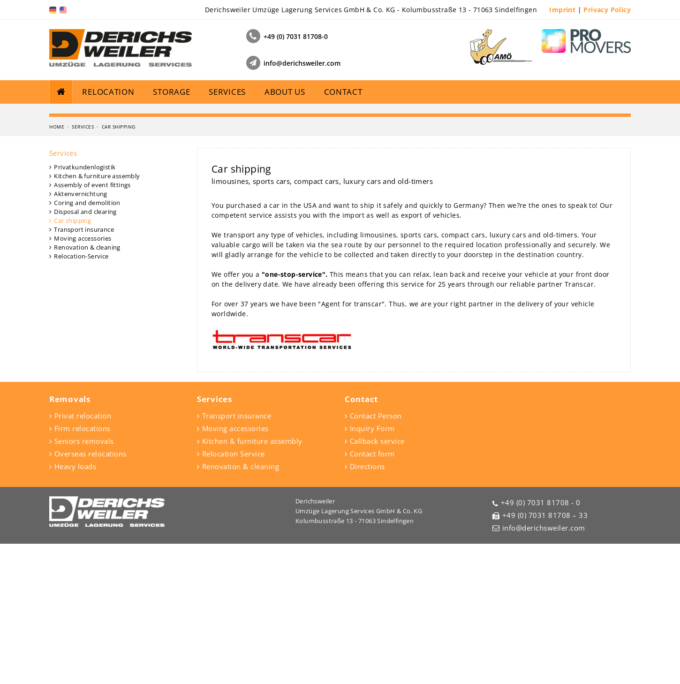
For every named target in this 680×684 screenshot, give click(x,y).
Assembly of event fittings (92, 325)
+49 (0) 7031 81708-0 (296, 36)
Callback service (377, 581)
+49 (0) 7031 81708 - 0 (541, 642)
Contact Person (376, 556)
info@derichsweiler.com (302, 63)
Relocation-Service (81, 396)
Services (227, 91)
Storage (171, 91)
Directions (367, 606)
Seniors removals (84, 581)
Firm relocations (82, 568)
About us (284, 91)
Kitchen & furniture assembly (97, 316)
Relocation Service (233, 594)
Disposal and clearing (85, 352)
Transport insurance (84, 369)
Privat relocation (83, 556)
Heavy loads (75, 606)
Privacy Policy (607, 9)
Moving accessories (82, 378)
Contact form (372, 594)
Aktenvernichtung (80, 334)
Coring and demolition (87, 343)
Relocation (108, 91)
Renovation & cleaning (87, 387)
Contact (343, 91)
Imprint (562, 9)
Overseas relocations (90, 594)
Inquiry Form (372, 568)
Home (56, 267)
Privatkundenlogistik (84, 307)
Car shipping (119, 267)
